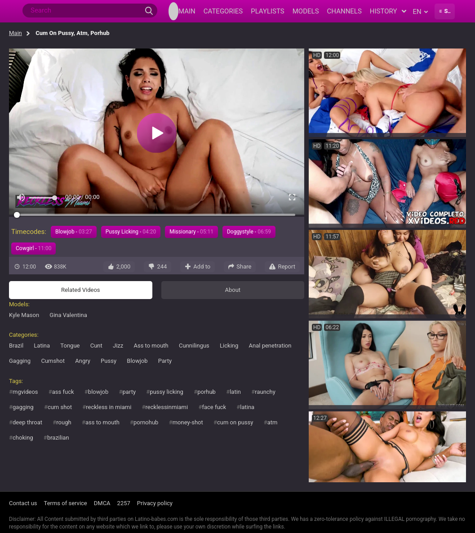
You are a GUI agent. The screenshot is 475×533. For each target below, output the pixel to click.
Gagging (20, 360)
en (420, 12)
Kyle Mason (24, 315)
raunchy (265, 391)
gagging (23, 407)
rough (63, 422)
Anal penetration (270, 345)
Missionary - (191, 232)
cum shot (60, 407)
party (129, 391)
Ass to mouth (150, 345)
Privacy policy (155, 503)
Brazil (16, 345)
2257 (123, 503)
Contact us (23, 503)
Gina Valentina (68, 315)
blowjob (98, 391)
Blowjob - (73, 232)
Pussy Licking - (131, 232)
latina (247, 407)
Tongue (70, 345)
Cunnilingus (194, 345)
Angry (82, 360)
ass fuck (63, 391)
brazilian (58, 437)
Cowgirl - (33, 248)
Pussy (108, 360)
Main (15, 33)
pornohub (145, 422)
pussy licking (166, 391)
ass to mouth (102, 422)
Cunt (96, 345)
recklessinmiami (167, 407)
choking (23, 437)
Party (165, 360)
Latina (42, 345)
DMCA (102, 503)
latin (235, 391)
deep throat (27, 422)
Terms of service (65, 503)
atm (272, 422)
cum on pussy (235, 422)
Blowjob (137, 360)
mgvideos (25, 391)
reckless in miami (108, 407)
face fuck (214, 407)
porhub (206, 391)
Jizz (118, 345)
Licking (229, 345)
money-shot (188, 422)
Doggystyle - (249, 232)
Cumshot (53, 360)
